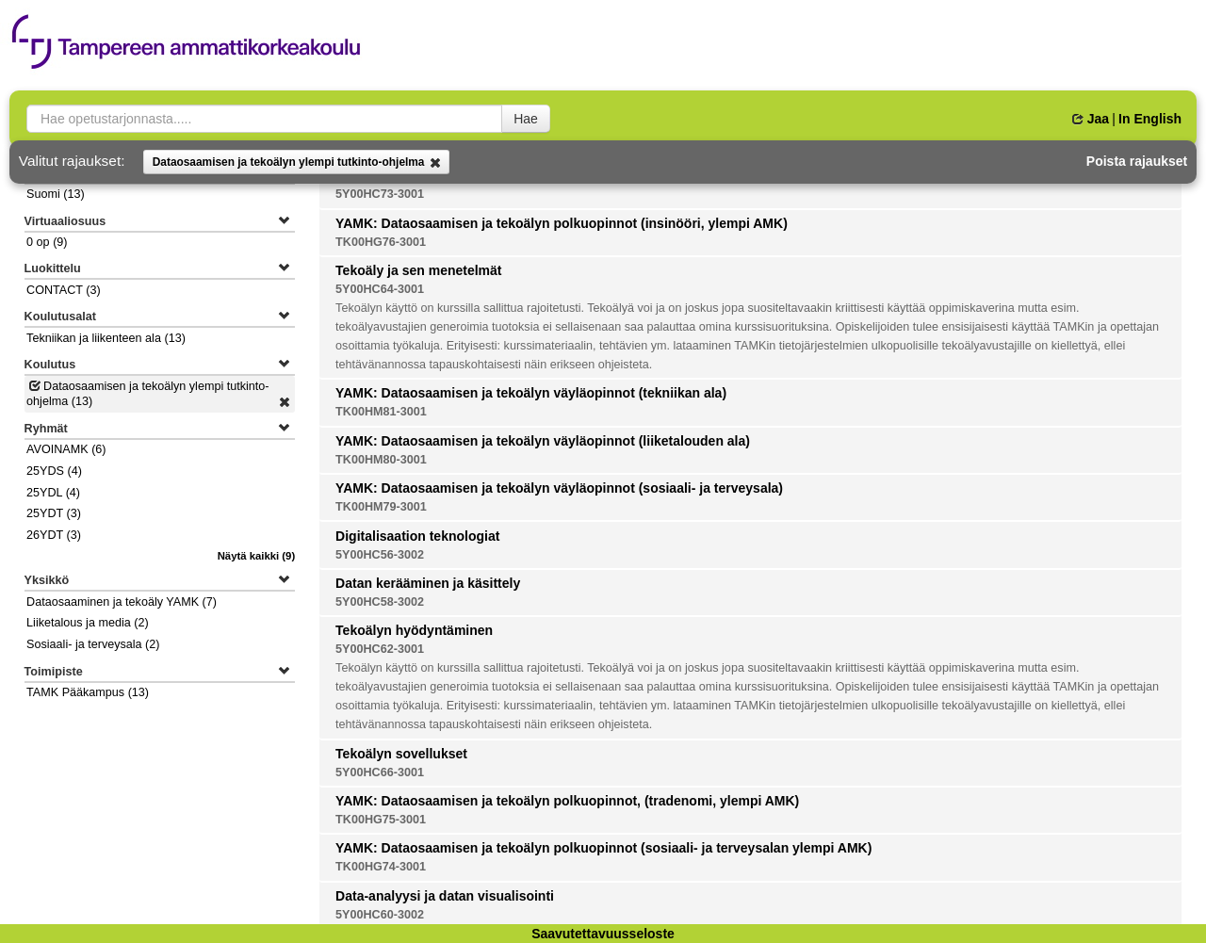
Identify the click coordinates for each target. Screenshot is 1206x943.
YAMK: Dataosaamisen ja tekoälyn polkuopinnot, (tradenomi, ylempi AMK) (567, 800)
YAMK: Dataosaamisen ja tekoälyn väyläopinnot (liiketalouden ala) (542, 440)
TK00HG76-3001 (380, 242)
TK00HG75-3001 (380, 819)
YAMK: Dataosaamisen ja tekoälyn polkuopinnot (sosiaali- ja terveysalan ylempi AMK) (603, 847)
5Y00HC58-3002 (379, 602)
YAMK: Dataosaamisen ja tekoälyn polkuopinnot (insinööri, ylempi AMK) (561, 223)
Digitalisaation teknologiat (417, 536)
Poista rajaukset (1136, 161)
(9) (257, 555)
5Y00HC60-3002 (379, 914)
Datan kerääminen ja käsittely (427, 583)
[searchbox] (264, 119)
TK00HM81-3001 (381, 411)
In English (1150, 118)
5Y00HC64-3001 (379, 289)
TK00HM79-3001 (381, 506)
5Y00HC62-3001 (379, 649)
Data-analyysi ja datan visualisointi (444, 895)
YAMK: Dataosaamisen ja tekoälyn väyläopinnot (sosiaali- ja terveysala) (559, 488)
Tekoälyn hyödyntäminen (414, 630)
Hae (525, 118)
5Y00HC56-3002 (379, 554)
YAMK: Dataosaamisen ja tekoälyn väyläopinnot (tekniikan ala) (530, 392)
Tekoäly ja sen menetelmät (418, 270)
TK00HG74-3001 (380, 866)
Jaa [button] (1090, 118)
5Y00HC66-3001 (379, 772)
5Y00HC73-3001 (379, 194)
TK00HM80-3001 (381, 459)
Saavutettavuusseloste (603, 933)
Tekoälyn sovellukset (401, 753)
